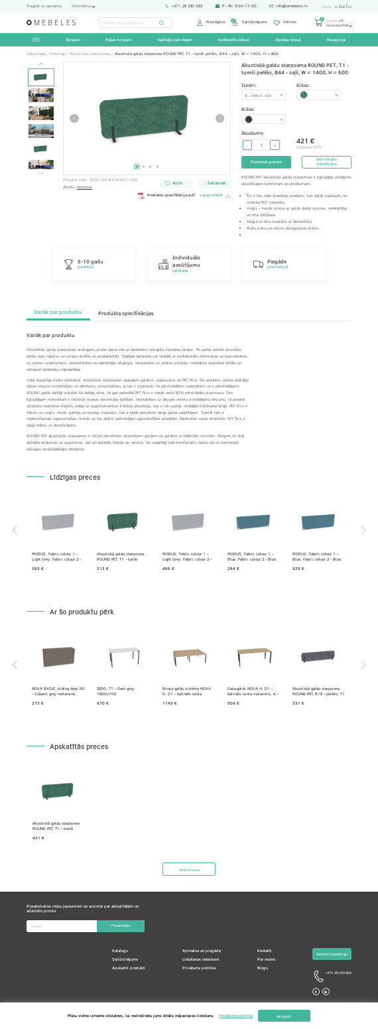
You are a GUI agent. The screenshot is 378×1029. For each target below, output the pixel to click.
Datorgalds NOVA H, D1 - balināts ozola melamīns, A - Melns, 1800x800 (253, 692)
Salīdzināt (215, 183)
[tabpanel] (147, 118)
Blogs (262, 968)
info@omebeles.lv (288, 6)
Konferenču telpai (233, 39)
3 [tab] (150, 166)
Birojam (73, 39)
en (349, 6)
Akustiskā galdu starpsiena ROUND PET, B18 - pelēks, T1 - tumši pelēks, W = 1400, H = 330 (318, 692)
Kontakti (264, 950)
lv (343, 6)
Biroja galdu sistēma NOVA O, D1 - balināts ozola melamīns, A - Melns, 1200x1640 (186, 692)
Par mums (266, 959)
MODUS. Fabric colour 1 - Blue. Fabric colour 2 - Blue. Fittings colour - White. (252, 557)
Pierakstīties (120, 925)
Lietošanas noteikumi (201, 959)
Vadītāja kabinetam (174, 39)
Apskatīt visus (189, 869)
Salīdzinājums (249, 23)
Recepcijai (336, 39)
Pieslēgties (211, 23)
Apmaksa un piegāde (201, 950)
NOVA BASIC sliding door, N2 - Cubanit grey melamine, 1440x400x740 (58, 692)
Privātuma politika (199, 968)
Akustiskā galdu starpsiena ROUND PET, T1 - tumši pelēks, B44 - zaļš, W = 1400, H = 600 (120, 557)
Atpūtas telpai (288, 39)
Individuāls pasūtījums (326, 162)
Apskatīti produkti (128, 968)
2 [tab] (144, 166)
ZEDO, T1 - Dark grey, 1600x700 (116, 692)
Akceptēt (284, 1016)
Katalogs (120, 950)
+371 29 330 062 (183, 6)
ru (336, 6)
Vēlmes (285, 23)
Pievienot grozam (266, 162)
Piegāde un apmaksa (44, 6)
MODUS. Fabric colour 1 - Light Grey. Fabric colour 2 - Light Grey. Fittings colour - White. (56, 557)
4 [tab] (157, 166)
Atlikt (173, 183)
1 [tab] (136, 166)
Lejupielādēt (215, 195)
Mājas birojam (118, 39)
